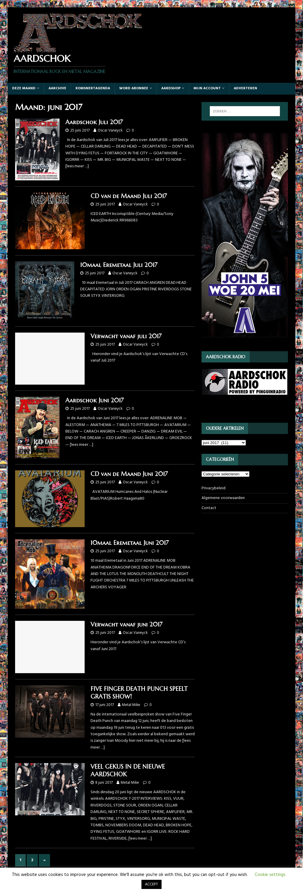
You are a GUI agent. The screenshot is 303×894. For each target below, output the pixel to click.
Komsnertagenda (92, 88)
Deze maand (24, 88)
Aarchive (57, 88)
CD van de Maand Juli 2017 (129, 196)
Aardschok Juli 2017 (94, 122)
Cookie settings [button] (270, 874)
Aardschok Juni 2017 (94, 400)
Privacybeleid (213, 488)
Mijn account (207, 88)
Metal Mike (131, 705)
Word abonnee (133, 88)
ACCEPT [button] (151, 884)
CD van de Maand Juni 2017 (129, 474)
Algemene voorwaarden (223, 498)
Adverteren (245, 88)
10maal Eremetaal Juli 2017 (118, 265)
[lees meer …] (77, 166)
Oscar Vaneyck (110, 130)
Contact (209, 508)
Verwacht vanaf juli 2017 (126, 336)
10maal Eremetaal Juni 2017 (130, 543)
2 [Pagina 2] (32, 860)
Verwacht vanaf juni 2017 (126, 624)
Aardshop (170, 88)
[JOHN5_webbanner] (245, 340)
